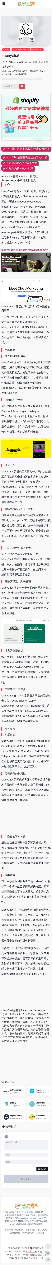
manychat (6, 74)
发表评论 (42, 1169)
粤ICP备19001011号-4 (18, 1248)
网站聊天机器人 (37, 50)
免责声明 (9, 1230)
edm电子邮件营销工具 (21, 50)
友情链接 (40, 1233)
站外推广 (6, 50)
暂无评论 (11, 1126)
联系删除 (19, 1230)
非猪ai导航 (42, 1230)
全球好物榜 (15, 1233)
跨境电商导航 (28, 1233)
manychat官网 (19, 74)
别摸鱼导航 (30, 1230)
